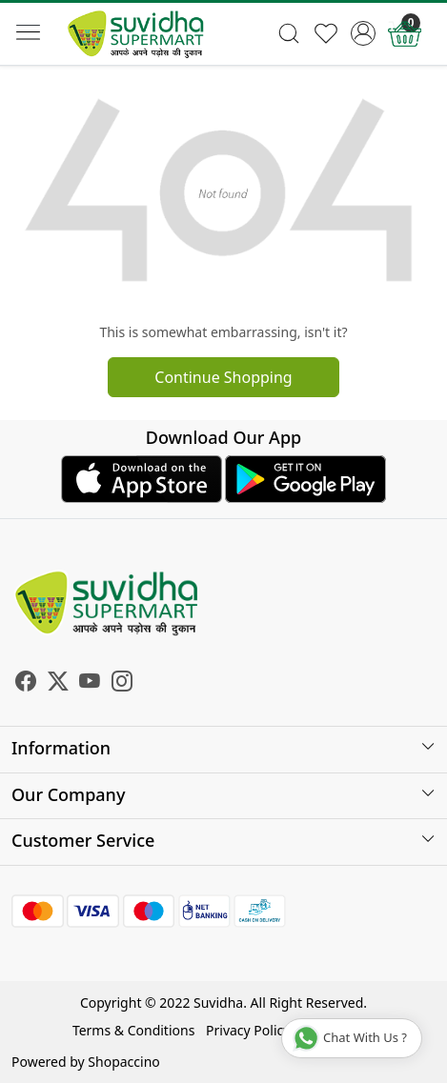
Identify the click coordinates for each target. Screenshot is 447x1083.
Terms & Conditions (133, 1030)
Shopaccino (123, 1062)
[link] (289, 33)
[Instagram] (122, 683)
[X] (58, 683)
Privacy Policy (248, 1030)
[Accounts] (363, 33)
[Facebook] (25, 683)
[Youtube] (89, 683)
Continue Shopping (223, 377)
